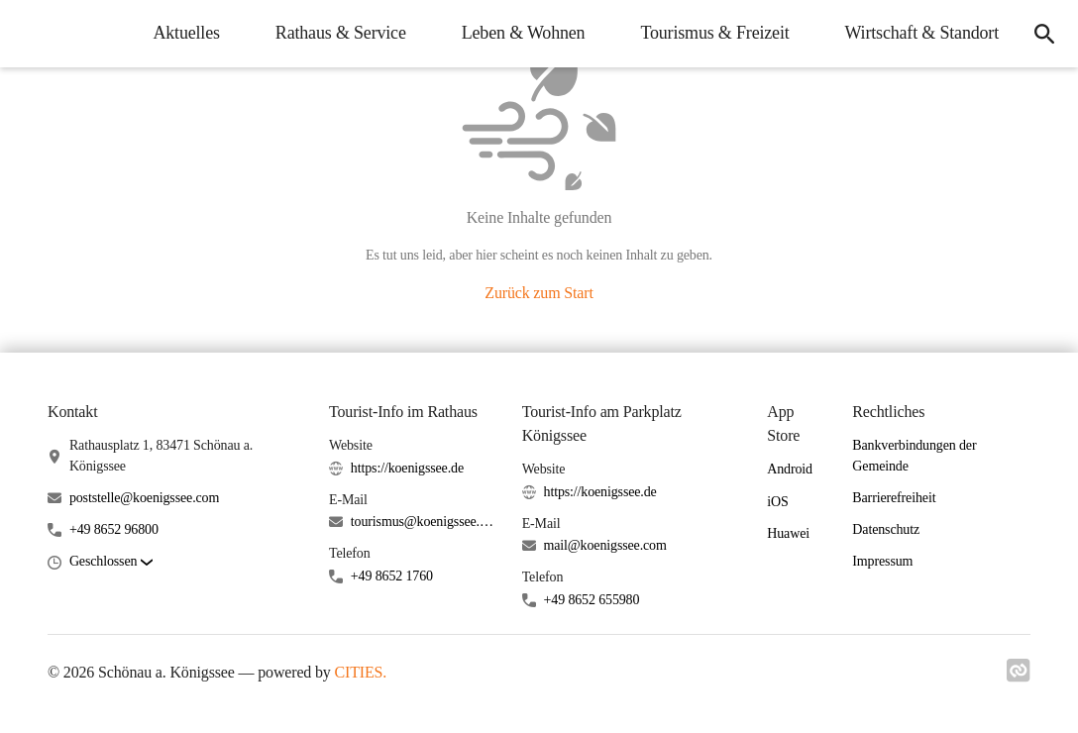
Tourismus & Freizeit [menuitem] (714, 33)
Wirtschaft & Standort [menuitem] (922, 33)
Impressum (882, 561)
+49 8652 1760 (392, 576)
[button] (111, 562)
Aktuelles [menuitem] (186, 33)
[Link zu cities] (1018, 676)
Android (789, 469)
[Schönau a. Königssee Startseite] (30, 34)
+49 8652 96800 (114, 529)
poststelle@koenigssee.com (144, 497)
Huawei (788, 533)
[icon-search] (1044, 34)
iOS (777, 501)
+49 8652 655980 (592, 599)
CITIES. (361, 672)
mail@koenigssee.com (605, 545)
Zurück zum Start (539, 292)
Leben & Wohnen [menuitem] (524, 33)
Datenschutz (885, 529)
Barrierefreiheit (893, 497)
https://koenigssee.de (407, 468)
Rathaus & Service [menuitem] (340, 33)
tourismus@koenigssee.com (424, 521)
